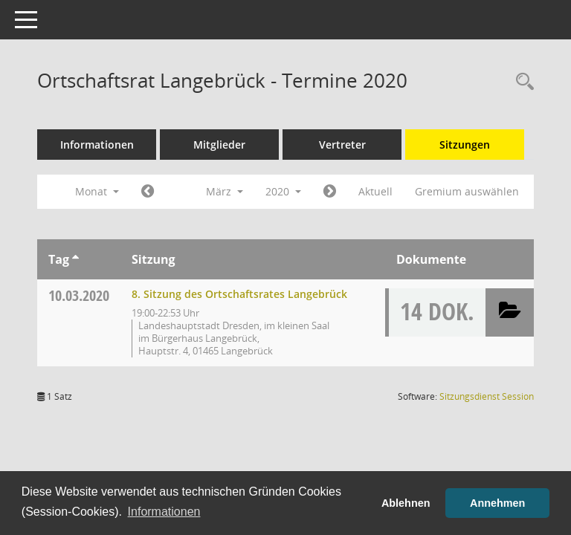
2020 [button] (283, 191)
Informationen (97, 144)
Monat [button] (97, 191)
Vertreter (342, 144)
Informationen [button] (164, 511)
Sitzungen (464, 144)
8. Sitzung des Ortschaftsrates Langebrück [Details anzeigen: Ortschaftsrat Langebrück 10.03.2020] (239, 294)
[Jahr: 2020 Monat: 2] (147, 191)
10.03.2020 (78, 295)
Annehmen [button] (497, 503)
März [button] (224, 191)
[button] (509, 312)
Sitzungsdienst (486, 396)
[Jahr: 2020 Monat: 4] (329, 191)
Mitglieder (219, 144)
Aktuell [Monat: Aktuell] (375, 191)
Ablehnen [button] (405, 503)
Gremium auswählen (467, 191)
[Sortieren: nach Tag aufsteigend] (75, 259)
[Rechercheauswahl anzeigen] (521, 82)
